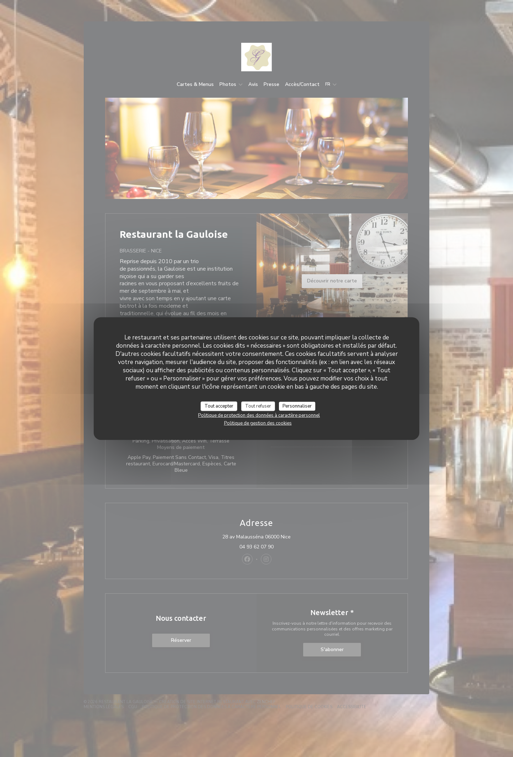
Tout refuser (258, 406)
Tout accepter (218, 406)
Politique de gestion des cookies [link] (258, 423)
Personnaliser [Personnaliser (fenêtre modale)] (297, 406)
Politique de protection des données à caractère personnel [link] (259, 415)
